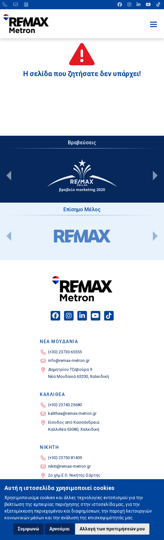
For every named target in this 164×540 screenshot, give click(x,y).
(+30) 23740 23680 (65, 404)
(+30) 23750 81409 (65, 457)
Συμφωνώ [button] (28, 528)
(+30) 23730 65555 (65, 351)
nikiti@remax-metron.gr (69, 466)
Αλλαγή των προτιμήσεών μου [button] (112, 528)
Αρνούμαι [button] (59, 528)
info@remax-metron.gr (68, 360)
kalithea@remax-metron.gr (72, 413)
